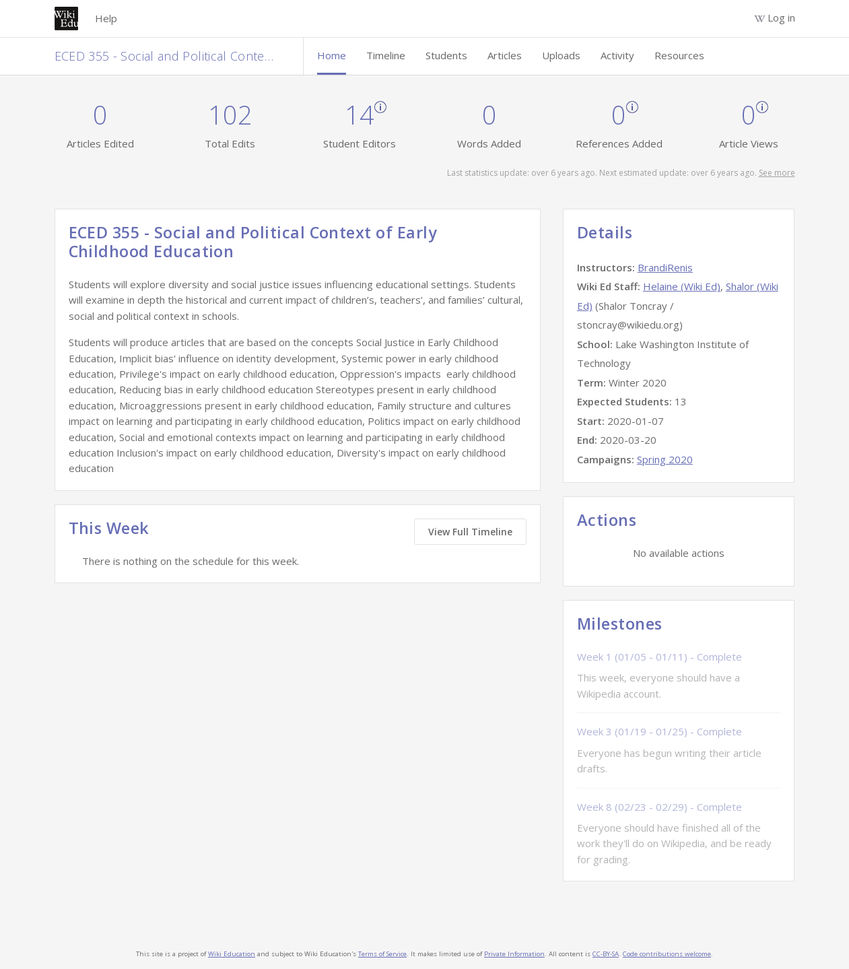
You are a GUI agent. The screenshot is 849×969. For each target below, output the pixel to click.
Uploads (561, 55)
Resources (679, 55)
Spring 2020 (665, 459)
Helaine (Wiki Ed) (681, 286)
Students (446, 55)
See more (777, 172)
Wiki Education (231, 953)
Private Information (514, 953)
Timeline (385, 55)
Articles (504, 55)
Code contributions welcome (667, 953)
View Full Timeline (470, 531)
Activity (617, 55)
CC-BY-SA (605, 953)
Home (331, 55)
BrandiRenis (665, 267)
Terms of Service (382, 953)
